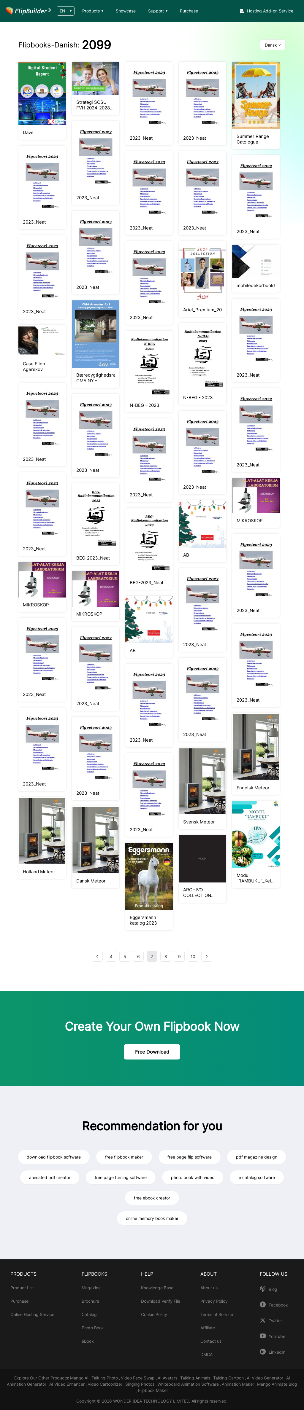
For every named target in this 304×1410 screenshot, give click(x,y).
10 (193, 956)
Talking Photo (105, 1377)
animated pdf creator (49, 1177)
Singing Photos (140, 1384)
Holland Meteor (39, 871)
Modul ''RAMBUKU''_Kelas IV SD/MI (256, 878)
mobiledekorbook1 (256, 285)
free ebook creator (152, 1197)
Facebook (278, 1305)
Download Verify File (160, 1301)
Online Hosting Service (32, 1314)
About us (209, 1287)
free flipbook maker (124, 1156)
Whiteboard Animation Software (188, 1384)
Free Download (152, 1052)
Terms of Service (216, 1314)
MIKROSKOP (250, 520)
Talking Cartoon (229, 1377)
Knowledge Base (157, 1287)
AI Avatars (168, 1377)
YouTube (277, 1336)
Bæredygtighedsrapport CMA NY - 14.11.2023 (95, 377)
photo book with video (192, 1177)
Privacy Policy (214, 1301)
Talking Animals (195, 1377)
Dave (28, 132)
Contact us (210, 1341)
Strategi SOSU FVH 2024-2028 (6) (93, 105)
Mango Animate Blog (277, 1384)
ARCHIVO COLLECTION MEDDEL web (197, 892)
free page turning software (121, 1177)
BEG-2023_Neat (93, 558)
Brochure (90, 1301)
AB (186, 555)
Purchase (189, 10)
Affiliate (207, 1327)
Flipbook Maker (153, 1390)
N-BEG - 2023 (144, 405)
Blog (273, 1289)
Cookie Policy (154, 1314)
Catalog (89, 1314)
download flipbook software (54, 1156)
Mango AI (80, 1377)
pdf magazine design (256, 1156)
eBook (88, 1341)
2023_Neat (141, 138)
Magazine (91, 1287)
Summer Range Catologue (253, 139)
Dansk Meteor (91, 881)
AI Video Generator (265, 1377)
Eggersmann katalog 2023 (143, 920)
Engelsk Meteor (253, 788)
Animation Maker (238, 1384)
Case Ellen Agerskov (34, 366)
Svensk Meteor (199, 822)
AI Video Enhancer (67, 1384)
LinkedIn (277, 1352)
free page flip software (189, 1156)
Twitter (275, 1321)
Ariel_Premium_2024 (202, 310)
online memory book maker (152, 1218)
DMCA (206, 1354)
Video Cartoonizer (106, 1384)
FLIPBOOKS (94, 1274)
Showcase (126, 10)
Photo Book (93, 1327)
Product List (22, 1287)
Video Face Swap (138, 1377)
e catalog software (257, 1177)
